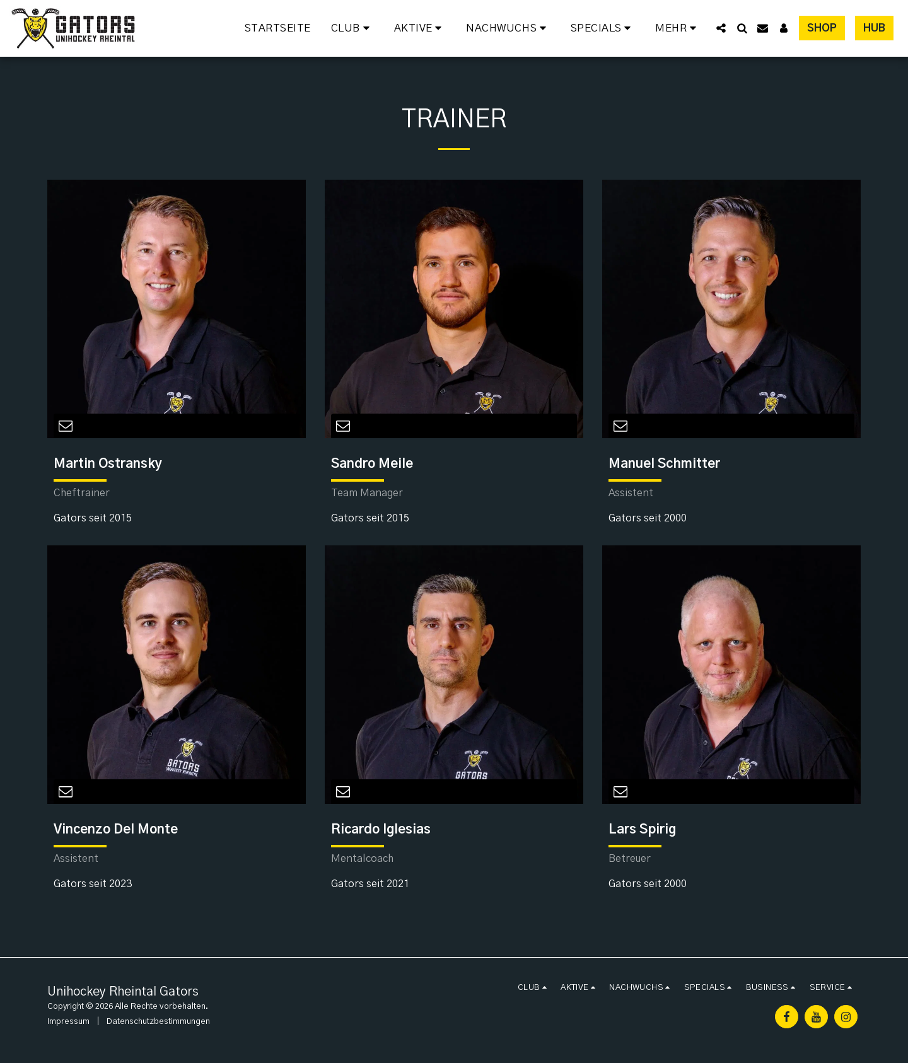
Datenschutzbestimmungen (158, 1021)
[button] (352, 28)
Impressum (68, 1021)
